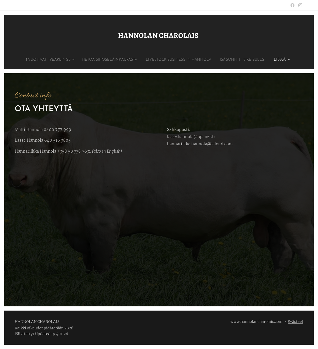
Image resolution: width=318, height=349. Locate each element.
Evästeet (295, 321)
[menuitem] (69, 59)
